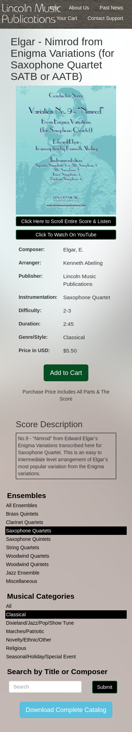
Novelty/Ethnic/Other (28, 640)
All (9, 606)
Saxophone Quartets (28, 530)
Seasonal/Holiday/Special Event (41, 656)
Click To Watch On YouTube (66, 234)
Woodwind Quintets (27, 564)
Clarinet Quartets (24, 522)
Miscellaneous (21, 581)
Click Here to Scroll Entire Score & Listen (66, 221)
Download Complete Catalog (66, 709)
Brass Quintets (22, 514)
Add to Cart (66, 372)
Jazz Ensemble (22, 573)
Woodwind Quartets (27, 556)
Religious (16, 648)
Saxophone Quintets (28, 539)
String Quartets (22, 547)
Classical (16, 614)
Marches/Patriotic (25, 631)
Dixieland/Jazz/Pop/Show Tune (40, 623)
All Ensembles (21, 505)
